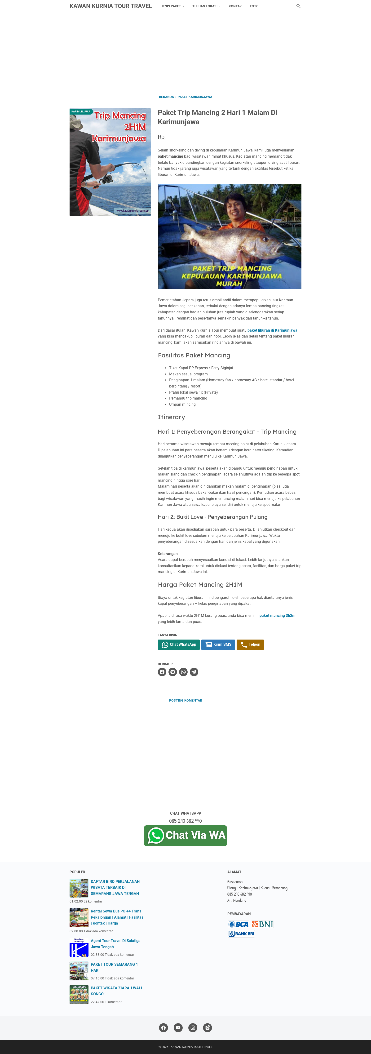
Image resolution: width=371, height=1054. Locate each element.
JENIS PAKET (171, 6)
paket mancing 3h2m (278, 615)
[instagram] (192, 1027)
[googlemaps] (207, 1027)
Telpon (250, 645)
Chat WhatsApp (178, 645)
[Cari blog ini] (298, 6)
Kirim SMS (218, 645)
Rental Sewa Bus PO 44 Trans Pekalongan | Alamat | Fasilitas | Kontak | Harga (117, 917)
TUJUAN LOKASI (204, 6)
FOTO (254, 6)
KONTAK (235, 6)
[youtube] (178, 1027)
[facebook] (162, 672)
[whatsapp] (183, 672)
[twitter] (172, 672)
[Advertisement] (185, 52)
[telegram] (194, 672)
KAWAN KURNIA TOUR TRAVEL (111, 6)
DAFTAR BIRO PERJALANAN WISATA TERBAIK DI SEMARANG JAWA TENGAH (115, 887)
